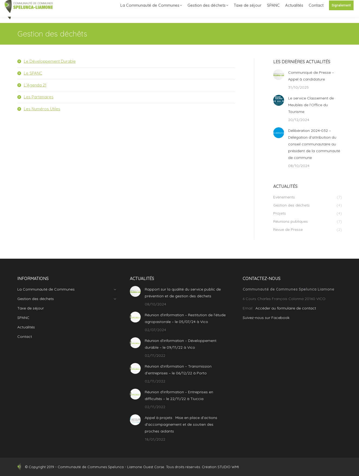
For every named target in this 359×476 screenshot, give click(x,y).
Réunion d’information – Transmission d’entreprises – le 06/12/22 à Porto (178, 369)
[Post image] (278, 74)
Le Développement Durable (50, 61)
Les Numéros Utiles (42, 108)
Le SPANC (33, 73)
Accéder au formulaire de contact (285, 308)
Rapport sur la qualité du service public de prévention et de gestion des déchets (183, 292)
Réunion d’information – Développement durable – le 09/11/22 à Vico (180, 344)
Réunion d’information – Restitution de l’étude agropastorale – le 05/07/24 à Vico (185, 318)
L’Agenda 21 (35, 85)
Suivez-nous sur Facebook (266, 317)
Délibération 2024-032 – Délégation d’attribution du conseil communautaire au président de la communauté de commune (314, 144)
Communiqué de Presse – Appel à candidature (311, 76)
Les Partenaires (39, 96)
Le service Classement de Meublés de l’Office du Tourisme (311, 105)
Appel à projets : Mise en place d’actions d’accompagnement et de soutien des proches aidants (181, 424)
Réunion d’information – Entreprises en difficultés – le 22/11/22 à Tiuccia (179, 395)
